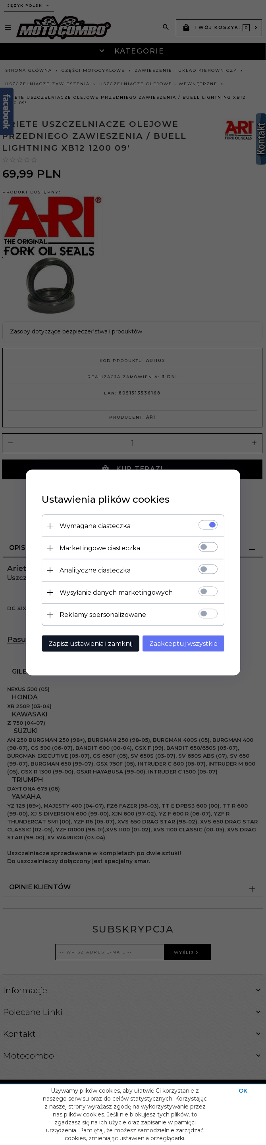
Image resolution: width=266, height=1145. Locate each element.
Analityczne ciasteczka (95, 570)
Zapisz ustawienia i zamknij (90, 643)
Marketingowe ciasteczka (100, 548)
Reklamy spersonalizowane (103, 614)
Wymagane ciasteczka (95, 526)
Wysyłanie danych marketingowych (116, 592)
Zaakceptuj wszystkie (183, 643)
